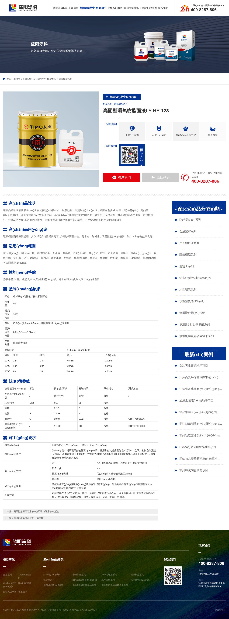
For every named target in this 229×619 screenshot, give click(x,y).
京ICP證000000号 (88, 609)
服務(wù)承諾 (114, 8)
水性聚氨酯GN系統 (140, 580)
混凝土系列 (49, 580)
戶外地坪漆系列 (109, 574)
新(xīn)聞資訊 (131, 8)
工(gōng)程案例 (148, 8)
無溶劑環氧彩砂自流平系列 (114, 585)
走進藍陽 (73, 8)
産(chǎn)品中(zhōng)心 (93, 8)
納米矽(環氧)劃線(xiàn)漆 (85, 580)
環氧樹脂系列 (65, 79)
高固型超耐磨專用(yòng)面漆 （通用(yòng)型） (37, 511)
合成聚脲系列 (79, 574)
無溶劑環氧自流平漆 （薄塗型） (29, 518)
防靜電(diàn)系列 (51, 574)
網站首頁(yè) (60, 8)
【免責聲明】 (219, 609)
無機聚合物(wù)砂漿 (53, 585)
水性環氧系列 (108, 580)
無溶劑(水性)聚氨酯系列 (84, 585)
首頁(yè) (27, 79)
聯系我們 (163, 8)
